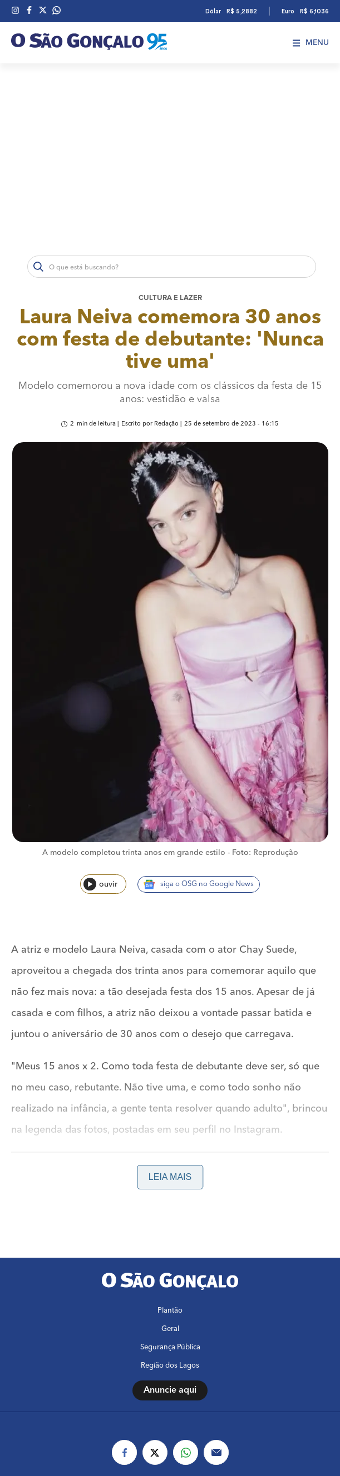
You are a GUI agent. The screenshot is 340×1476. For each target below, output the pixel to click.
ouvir (100, 884)
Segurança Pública (170, 1347)
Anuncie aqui (170, 1390)
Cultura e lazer (170, 298)
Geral (170, 1329)
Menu (311, 43)
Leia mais (170, 1177)
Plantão (170, 1310)
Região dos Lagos (170, 1365)
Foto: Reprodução (265, 853)
